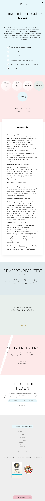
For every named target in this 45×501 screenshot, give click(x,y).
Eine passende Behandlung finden (21, 401)
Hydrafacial (22, 246)
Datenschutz (39, 457)
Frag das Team (22, 363)
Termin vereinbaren (22, 359)
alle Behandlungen (22, 405)
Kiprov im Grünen (22, 111)
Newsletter (22, 440)
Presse (5, 457)
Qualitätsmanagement (25, 457)
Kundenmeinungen (22, 330)
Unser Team (22, 434)
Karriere (9, 457)
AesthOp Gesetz (15, 457)
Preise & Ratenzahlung (22, 448)
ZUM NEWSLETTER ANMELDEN (22, 426)
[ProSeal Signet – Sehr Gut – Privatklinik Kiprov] (17, 468)
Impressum (32, 457)
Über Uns (22, 446)
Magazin (22, 437)
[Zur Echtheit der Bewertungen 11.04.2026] (17, 476)
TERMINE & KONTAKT (20, 497)
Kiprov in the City (22, 109)
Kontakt (22, 361)
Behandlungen (22, 431)
